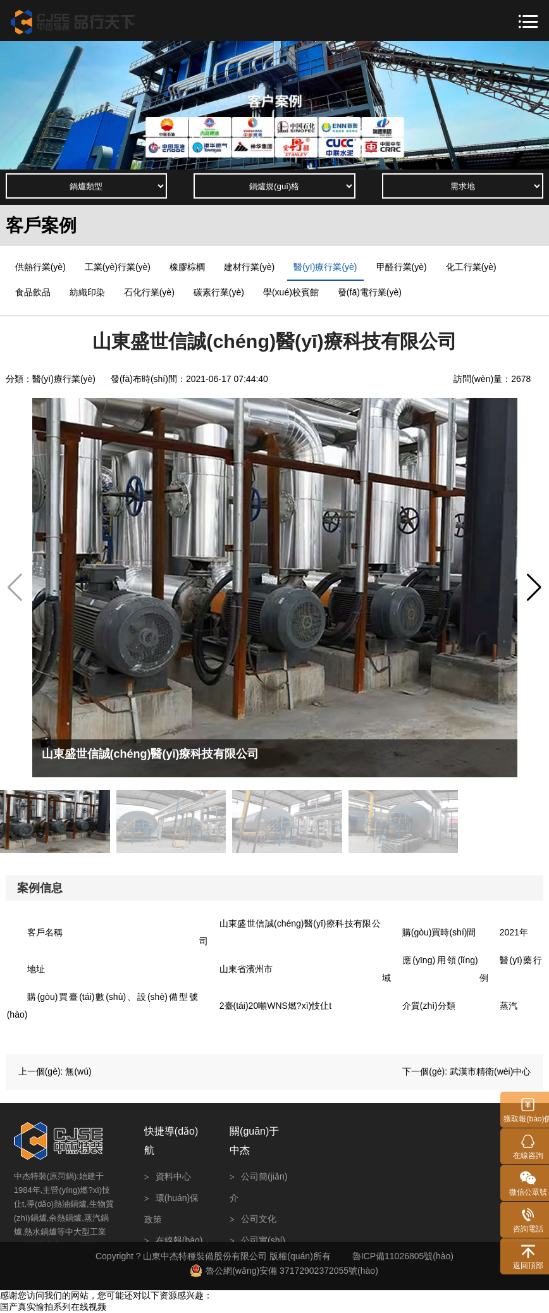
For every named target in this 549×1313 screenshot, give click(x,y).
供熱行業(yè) (40, 267)
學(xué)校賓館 (291, 292)
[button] (534, 587)
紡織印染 (87, 292)
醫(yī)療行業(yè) (325, 267)
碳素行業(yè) (219, 292)
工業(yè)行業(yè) (118, 267)
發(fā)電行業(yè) (370, 292)
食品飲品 (33, 292)
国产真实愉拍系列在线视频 (53, 1307)
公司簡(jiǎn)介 (258, 1185)
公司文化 (253, 1219)
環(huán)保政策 (171, 1206)
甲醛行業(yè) (401, 267)
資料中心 (167, 1177)
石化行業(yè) (149, 292)
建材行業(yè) (249, 267)
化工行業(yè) (471, 267)
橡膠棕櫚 (187, 267)
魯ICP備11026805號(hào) (402, 1256)
